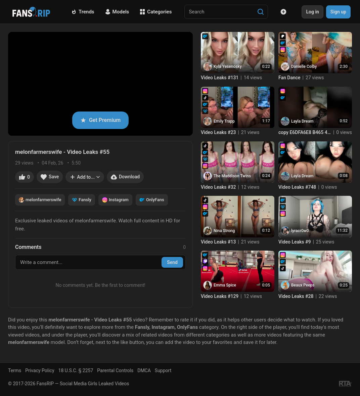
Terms (14, 370)
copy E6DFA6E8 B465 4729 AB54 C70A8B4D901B (304, 132)
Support (163, 370)
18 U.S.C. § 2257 (75, 370)
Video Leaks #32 (218, 187)
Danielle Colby (304, 66)
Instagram (115, 200)
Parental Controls (115, 370)
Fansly (81, 200)
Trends (82, 12)
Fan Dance (289, 77)
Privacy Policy (39, 370)
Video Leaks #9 (294, 242)
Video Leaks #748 (297, 187)
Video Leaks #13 (218, 242)
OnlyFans (151, 200)
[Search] (260, 11)
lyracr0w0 (300, 230)
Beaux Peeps (303, 285)
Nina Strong (224, 230)
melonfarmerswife (40, 200)
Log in (312, 11)
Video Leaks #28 (295, 296)
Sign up (338, 11)
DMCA (144, 370)
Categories (156, 12)
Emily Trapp (224, 121)
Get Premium (100, 120)
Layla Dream (302, 121)
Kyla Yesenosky (228, 66)
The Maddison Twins (232, 176)
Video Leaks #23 (218, 132)
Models (117, 12)
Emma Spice (225, 285)
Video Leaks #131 (219, 77)
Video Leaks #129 (219, 296)
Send (172, 262)
